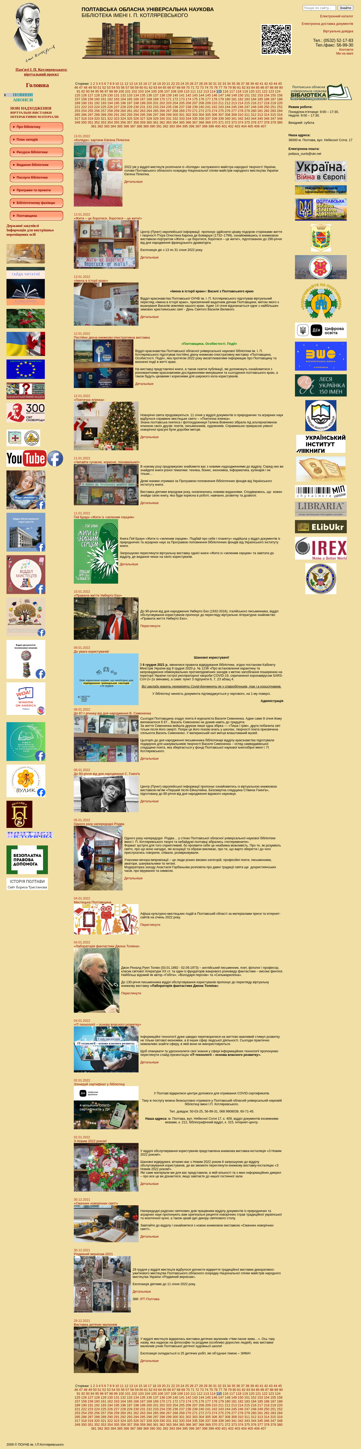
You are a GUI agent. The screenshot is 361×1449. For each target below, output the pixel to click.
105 (154, 91)
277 (234, 111)
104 (147, 91)
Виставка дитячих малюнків (95, 1324)
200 (149, 103)
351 (90, 122)
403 (237, 126)
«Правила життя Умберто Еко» (98, 595)
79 (230, 87)
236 (175, 107)
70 (188, 87)
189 (77, 103)
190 (84, 103)
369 (208, 122)
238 (188, 107)
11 (122, 84)
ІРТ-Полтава (150, 1299)
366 (188, 122)
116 (225, 91)
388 (139, 126)
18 (154, 84)
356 (123, 122)
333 (182, 118)
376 (253, 122)
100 (121, 91)
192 (97, 103)
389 (146, 126)
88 (271, 87)
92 (83, 91)
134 (136, 95)
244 (227, 107)
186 (267, 99)
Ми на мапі (344, 53)
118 (238, 91)
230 (136, 107)
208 (201, 103)
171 (169, 99)
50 (95, 87)
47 (81, 87)
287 (90, 115)
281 (260, 111)
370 (214, 122)
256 (97, 111)
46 (76, 87)
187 (273, 99)
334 (188, 118)
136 (149, 95)
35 (233, 84)
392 (165, 126)
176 (201, 99)
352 (97, 122)
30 (210, 84)
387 (133, 126)
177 (208, 99)
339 (221, 118)
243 (221, 107)
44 (275, 84)
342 (240, 118)
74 (206, 87)
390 (152, 126)
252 (280, 107)
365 (182, 122)
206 (188, 103)
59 (137, 87)
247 (247, 107)
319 (90, 118)
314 (267, 115)
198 (136, 103)
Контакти (346, 49)
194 (110, 103)
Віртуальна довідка (338, 31)
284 (280, 111)
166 (136, 99)
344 (253, 118)
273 (208, 111)
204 (175, 103)
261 (130, 111)
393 (172, 126)
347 (273, 118)
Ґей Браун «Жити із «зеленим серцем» (104, 517)
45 (280, 84)
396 (191, 126)
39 (252, 84)
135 (143, 95)
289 (103, 115)
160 (97, 99)
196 (123, 103)
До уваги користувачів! (91, 651)
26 (191, 84)
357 (130, 122)
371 (221, 122)
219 (273, 103)
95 (97, 91)
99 (115, 91)
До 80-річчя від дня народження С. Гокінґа (107, 774)
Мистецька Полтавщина (92, 902)
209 (208, 103)
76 (216, 87)
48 (85, 87)
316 (280, 115)
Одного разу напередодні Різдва (99, 824)
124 (278, 91)
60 (141, 87)
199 (143, 103)
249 (260, 107)
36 (238, 84)
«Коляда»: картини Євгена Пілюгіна (101, 140)
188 (280, 99)
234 (162, 107)
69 (183, 87)
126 (84, 95)
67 (174, 87)
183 (247, 99)
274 (214, 111)
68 (178, 87)
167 (143, 99)
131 (116, 95)
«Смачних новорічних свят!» (96, 1203)
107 (167, 91)
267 (169, 111)
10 (117, 84)
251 (273, 107)
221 (77, 107)
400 (218, 126)
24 (182, 84)
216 (253, 103)
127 (90, 95)
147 (221, 95)
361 (155, 122)
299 (169, 115)
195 (116, 103)
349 (77, 122)
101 (128, 91)
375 (247, 122)
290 (110, 115)
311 (247, 115)
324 (123, 118)
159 (90, 99)
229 (130, 107)
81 (239, 87)
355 (116, 122)
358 (136, 122)
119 (245, 91)
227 (116, 107)
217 (260, 103)
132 (123, 95)
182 (240, 99)
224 (97, 107)
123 (271, 91)
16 (145, 84)
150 (240, 95)
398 (204, 126)
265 (155, 111)
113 (206, 91)
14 (136, 84)
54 (113, 87)
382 (100, 126)
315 (273, 115)
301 (182, 115)
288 (97, 115)
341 (234, 118)
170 (162, 99)
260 (123, 111)
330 (162, 118)
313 (260, 115)
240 (201, 107)
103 (141, 91)
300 (175, 115)
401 (224, 126)
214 (240, 103)
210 (214, 103)
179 (221, 99)
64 (160, 87)
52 (104, 87)
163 (116, 99)
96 (102, 91)
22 (173, 84)
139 (169, 95)
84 (253, 87)
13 (131, 84)
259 (116, 111)
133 (130, 95)
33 (224, 84)
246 (240, 107)
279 (247, 111)
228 (123, 107)
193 (103, 103)
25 (187, 84)
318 (84, 118)
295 (143, 115)
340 (227, 118)
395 (185, 126)
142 (188, 95)
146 (214, 95)
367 (195, 122)
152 (253, 95)
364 (175, 122)
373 (234, 122)
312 (253, 115)
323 (116, 118)
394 (179, 126)
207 (195, 103)
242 (214, 107)
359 (143, 122)
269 (182, 111)
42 (266, 84)
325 (130, 118)
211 (221, 103)
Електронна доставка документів (327, 24)
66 (169, 87)
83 (248, 87)
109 (180, 91)
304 (201, 115)
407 (263, 126)
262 (136, 111)
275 (221, 111)
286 (84, 115)
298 (162, 115)
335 (195, 118)
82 (244, 87)
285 (77, 115)
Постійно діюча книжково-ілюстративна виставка (112, 337)
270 (188, 111)
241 (208, 107)
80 (234, 87)
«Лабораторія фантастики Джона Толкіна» (107, 946)
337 (208, 118)
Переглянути (150, 626)
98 (111, 91)
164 (123, 99)
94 (92, 91)
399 (211, 126)
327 (143, 118)
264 (149, 111)
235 (169, 107)
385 (120, 126)
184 (253, 99)
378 (267, 122)
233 (155, 107)
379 (273, 122)
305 (208, 115)
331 (169, 118)
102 (134, 91)
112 (200, 91)
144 (201, 95)
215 (247, 103)
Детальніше (133, 182)
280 (253, 111)
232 (149, 107)
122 (265, 91)
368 (201, 122)
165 (130, 99)
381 (94, 126)
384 (113, 126)
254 (84, 111)
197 (130, 103)
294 (136, 115)
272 (201, 111)
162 (110, 99)
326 (136, 118)
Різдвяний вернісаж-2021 (93, 1254)
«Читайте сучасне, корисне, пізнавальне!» (107, 462)
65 (164, 87)
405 (250, 126)
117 (232, 91)
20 (163, 84)
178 (214, 99)
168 (149, 99)
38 (247, 84)
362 (162, 122)
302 (188, 115)
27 (196, 84)
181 (234, 99)
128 (97, 95)
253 (77, 111)
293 (130, 115)
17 (149, 84)
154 (267, 95)
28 (201, 84)
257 (103, 111)
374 (240, 122)
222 (84, 107)
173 (182, 99)
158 (84, 99)
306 (214, 115)
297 (155, 115)
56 (123, 87)
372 (227, 122)
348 (280, 118)
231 (143, 107)
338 (214, 118)
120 (252, 91)
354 (110, 122)
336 (201, 118)
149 (234, 95)
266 (162, 111)
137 (155, 95)
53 (109, 87)
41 (261, 84)
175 (195, 99)
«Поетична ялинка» (89, 400)
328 (149, 118)
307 (221, 115)
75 (211, 87)
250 (267, 107)
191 (90, 103)
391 (159, 126)
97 (106, 91)
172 (175, 99)
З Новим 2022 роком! (90, 1141)
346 (267, 118)
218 (267, 103)
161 (103, 99)
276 (227, 111)
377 (260, 122)
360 (149, 122)
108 (173, 91)
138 (162, 95)
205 (182, 103)
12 (126, 84)
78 (225, 87)
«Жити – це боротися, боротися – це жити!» (108, 218)
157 (77, 99)
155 (273, 95)
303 (195, 115)
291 (116, 115)
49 (90, 87)
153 (260, 95)
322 (110, 118)
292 (123, 115)
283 (273, 111)
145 (208, 95)
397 (198, 126)
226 (110, 107)
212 (227, 103)
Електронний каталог (336, 16)
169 (155, 99)
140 (175, 95)
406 (257, 126)
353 (103, 122)
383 (107, 126)
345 (260, 118)
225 (103, 107)
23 (177, 84)
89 (276, 87)
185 (260, 99)
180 (227, 99)
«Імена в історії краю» (91, 281)
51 (99, 87)
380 (280, 122)
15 (140, 84)
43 (270, 84)
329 (155, 118)
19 (159, 84)
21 (168, 84)
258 (110, 111)
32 (219, 84)
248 (253, 107)
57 (127, 87)
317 (77, 118)
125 (77, 95)
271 (195, 111)
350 (84, 122)
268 (175, 111)
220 (280, 103)
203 (169, 103)
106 (160, 91)
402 (231, 126)
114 (212, 91)
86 (262, 87)
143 (195, 95)
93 (88, 91)
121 (258, 91)
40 (256, 84)
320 (97, 118)
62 (150, 87)
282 (267, 111)
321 (103, 118)
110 (186, 91)
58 (132, 87)
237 (182, 107)
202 (162, 103)
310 (240, 115)
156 (280, 95)
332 (175, 118)
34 (228, 84)
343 (247, 118)
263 (143, 111)
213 (234, 103)
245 (234, 107)
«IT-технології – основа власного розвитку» (107, 1024)
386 (126, 126)
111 (193, 91)
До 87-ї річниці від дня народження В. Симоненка (112, 713)
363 (169, 122)
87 (267, 87)
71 (192, 87)
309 (234, 115)
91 (78, 91)
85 (257, 87)
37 (242, 84)
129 (103, 95)
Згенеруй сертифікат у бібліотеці (99, 1084)
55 (118, 87)
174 (188, 99)
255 (90, 111)
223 (90, 107)
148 (227, 95)
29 (205, 84)
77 (220, 87)
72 (197, 87)
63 (155, 87)
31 (214, 84)
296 (149, 115)
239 (195, 107)
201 (155, 103)
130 (110, 95)
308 (227, 115)
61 (146, 87)
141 (182, 95)
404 (244, 126)
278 (240, 111)
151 (247, 95)
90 (281, 87)
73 (202, 87)
